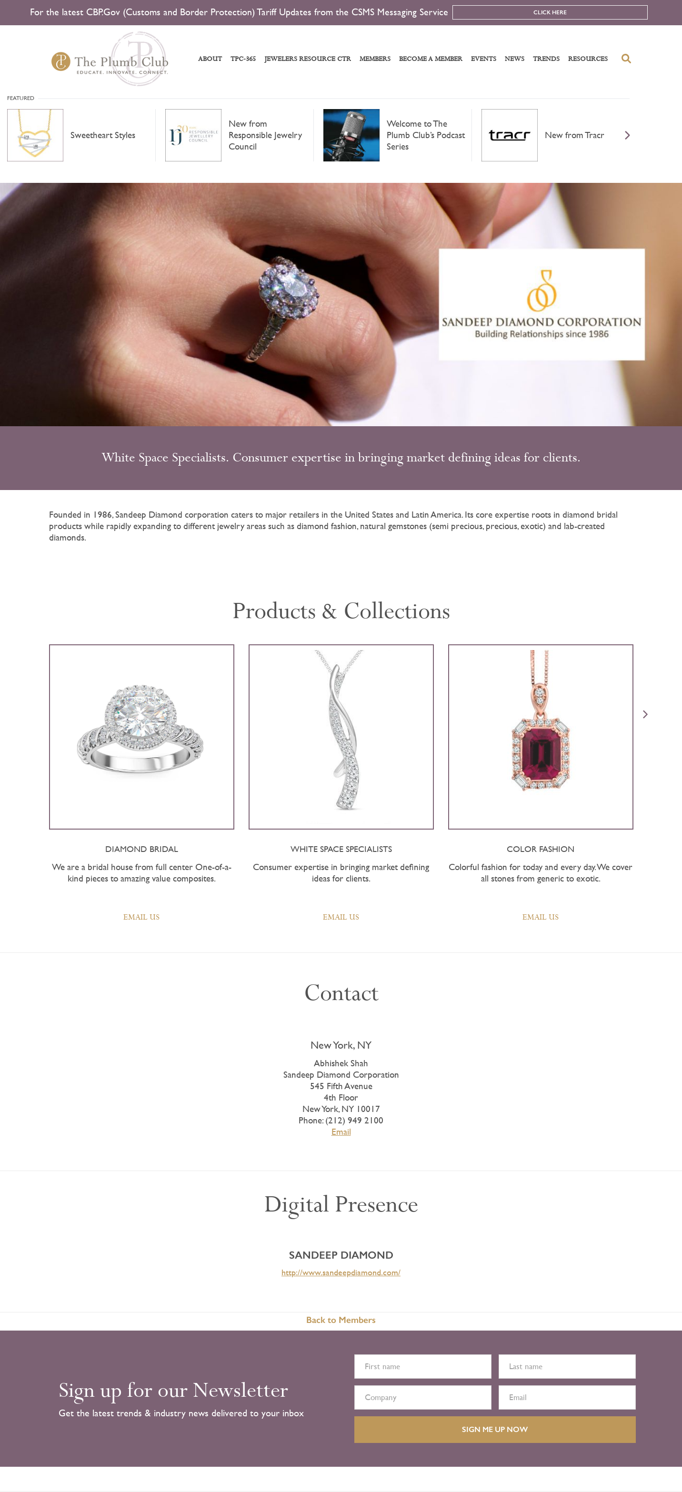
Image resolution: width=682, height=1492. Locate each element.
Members (375, 59)
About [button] (210, 59)
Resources (588, 59)
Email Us (141, 917)
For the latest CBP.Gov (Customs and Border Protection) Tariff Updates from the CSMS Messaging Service (239, 12)
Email (341, 1132)
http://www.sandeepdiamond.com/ (341, 1272)
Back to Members (341, 1319)
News (514, 59)
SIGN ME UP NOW (495, 1429)
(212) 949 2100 (354, 1120)
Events (483, 59)
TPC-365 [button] (243, 59)
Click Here (550, 12)
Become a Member (430, 59)
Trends (546, 59)
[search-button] (626, 58)
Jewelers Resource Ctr (307, 59)
